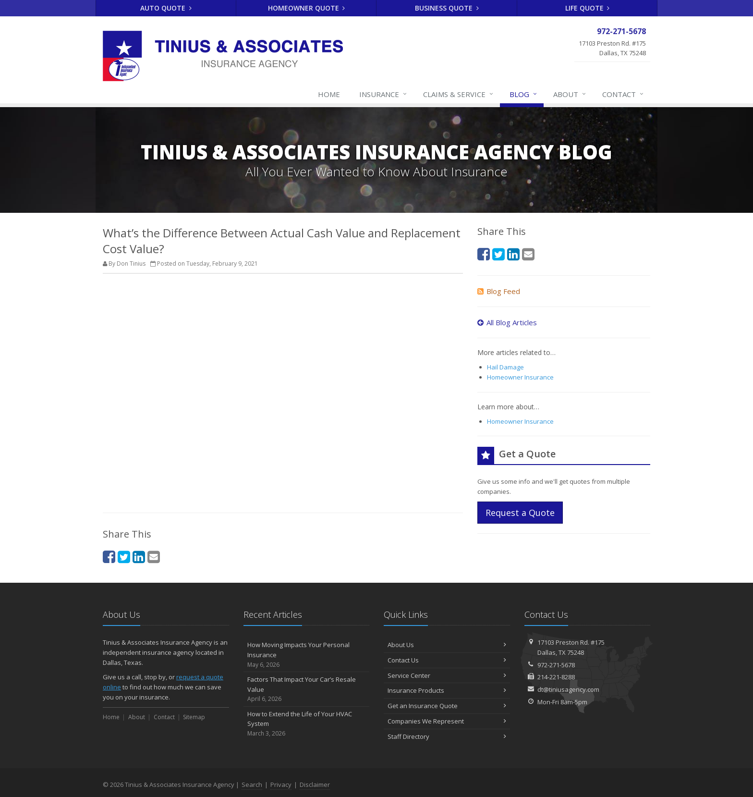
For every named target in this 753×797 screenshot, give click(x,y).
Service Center (447, 675)
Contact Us (447, 660)
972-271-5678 (556, 665)
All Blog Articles (507, 322)
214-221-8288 (556, 677)
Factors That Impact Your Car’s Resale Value (306, 689)
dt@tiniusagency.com (568, 689)
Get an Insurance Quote (447, 705)
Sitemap (194, 717)
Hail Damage (505, 367)
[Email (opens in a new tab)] (153, 556)
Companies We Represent (447, 721)
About (570, 94)
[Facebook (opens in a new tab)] (109, 556)
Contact (623, 94)
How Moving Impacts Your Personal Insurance (306, 654)
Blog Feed (498, 291)
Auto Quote (166, 7)
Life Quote (587, 7)
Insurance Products (447, 690)
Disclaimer (315, 784)
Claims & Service (458, 94)
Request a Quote (520, 512)
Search (252, 784)
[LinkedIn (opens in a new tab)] (139, 556)
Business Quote (447, 7)
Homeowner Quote (306, 7)
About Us (447, 644)
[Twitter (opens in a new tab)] (124, 556)
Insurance (383, 94)
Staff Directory (447, 736)
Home (329, 94)
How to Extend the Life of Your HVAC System (306, 724)
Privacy (280, 784)
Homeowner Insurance (520, 377)
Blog (524, 94)
